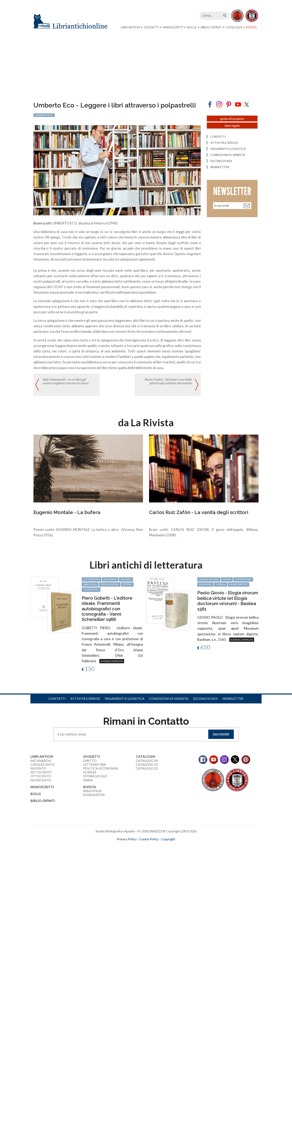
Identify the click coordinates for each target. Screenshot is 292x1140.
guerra (220, 588)
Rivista (251, 27)
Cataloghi (233, 27)
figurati (126, 583)
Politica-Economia (100, 772)
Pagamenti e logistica (124, 702)
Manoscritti (173, 27)
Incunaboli (40, 764)
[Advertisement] (121, 884)
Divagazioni (94, 799)
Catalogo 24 (147, 764)
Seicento (38, 772)
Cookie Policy (149, 843)
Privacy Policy (127, 843)
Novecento (91, 593)
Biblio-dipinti (211, 27)
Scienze (89, 776)
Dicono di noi (205, 702)
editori (127, 588)
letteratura (92, 583)
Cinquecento (42, 768)
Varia (88, 784)
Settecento (41, 776)
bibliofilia (90, 588)
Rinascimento (238, 588)
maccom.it (134, 849)
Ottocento (40, 780)
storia (227, 583)
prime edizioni (110, 588)
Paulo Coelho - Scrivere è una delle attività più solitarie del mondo (168, 386)
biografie (110, 583)
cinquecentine (209, 583)
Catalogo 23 (147, 768)
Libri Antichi (130, 27)
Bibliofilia (92, 794)
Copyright (168, 843)
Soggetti (151, 27)
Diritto (90, 764)
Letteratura (94, 768)
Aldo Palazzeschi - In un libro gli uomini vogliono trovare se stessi (65, 386)
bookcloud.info (153, 849)
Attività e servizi (85, 702)
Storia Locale (95, 780)
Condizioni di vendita (168, 702)
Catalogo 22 (147, 772)
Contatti (57, 702)
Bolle (192, 27)
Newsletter (232, 702)
